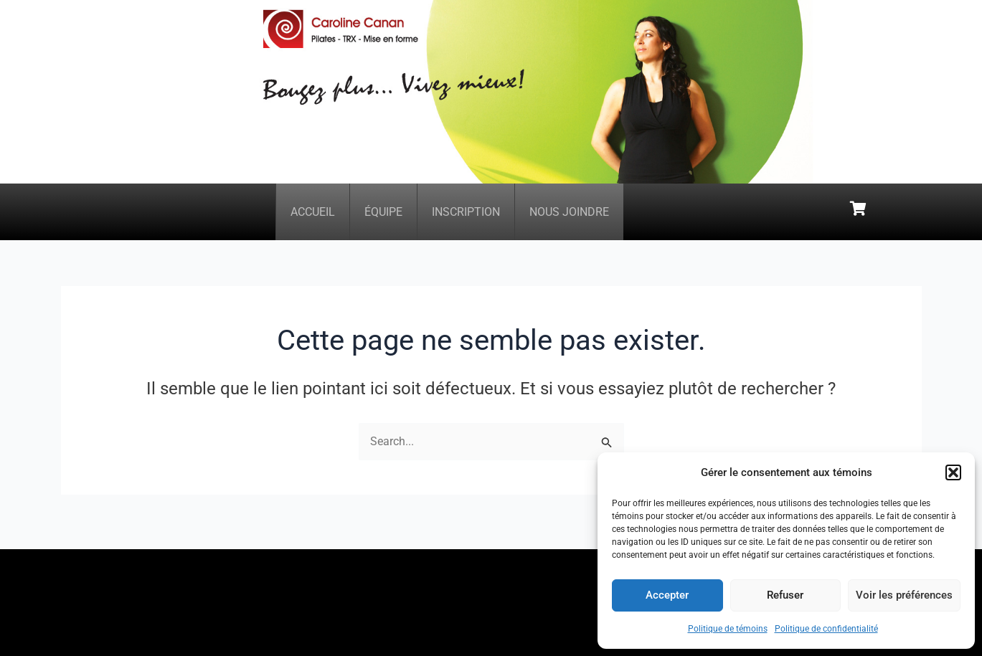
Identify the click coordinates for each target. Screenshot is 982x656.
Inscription (466, 215)
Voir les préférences (904, 595)
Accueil (313, 215)
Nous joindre (569, 215)
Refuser (785, 595)
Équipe (383, 215)
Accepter (667, 595)
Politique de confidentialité (826, 629)
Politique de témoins (728, 629)
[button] (953, 472)
